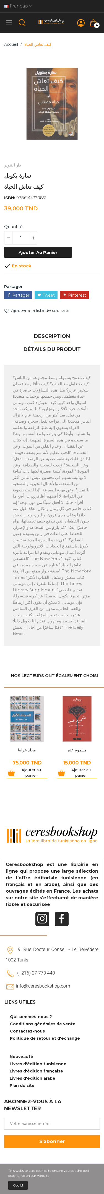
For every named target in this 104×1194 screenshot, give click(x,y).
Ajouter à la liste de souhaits (36, 310)
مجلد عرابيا (27, 750)
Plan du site (22, 1085)
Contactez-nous (27, 1031)
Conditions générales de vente (43, 1023)
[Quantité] (20, 237)
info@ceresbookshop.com (43, 986)
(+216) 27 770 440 (36, 973)
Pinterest (77, 295)
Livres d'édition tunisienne (38, 1063)
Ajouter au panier (38, 252)
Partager (20, 295)
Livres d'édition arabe (32, 1078)
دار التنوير (12, 165)
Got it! (18, 1185)
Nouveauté (21, 1056)
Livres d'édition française (36, 1071)
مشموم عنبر (77, 750)
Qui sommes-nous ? (31, 1016)
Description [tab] (52, 336)
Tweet (49, 295)
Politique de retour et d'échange (45, 1038)
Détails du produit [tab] (52, 349)
